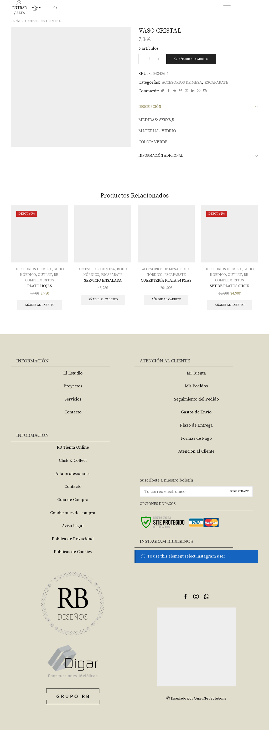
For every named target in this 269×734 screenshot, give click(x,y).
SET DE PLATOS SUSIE (229, 288)
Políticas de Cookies (73, 555)
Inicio (15, 21)
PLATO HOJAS (39, 288)
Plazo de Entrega (196, 429)
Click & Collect (73, 464)
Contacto (72, 416)
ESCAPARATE (222, 82)
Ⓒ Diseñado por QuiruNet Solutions (196, 702)
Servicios (72, 403)
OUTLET (45, 276)
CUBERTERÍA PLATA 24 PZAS (166, 282)
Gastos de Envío (196, 416)
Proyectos (73, 389)
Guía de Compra (73, 503)
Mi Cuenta (196, 376)
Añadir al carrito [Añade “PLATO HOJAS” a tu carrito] (39, 308)
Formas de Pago (196, 442)
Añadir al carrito (195, 59)
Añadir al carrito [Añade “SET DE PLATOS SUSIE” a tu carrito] (229, 308)
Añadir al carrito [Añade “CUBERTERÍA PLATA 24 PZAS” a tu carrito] (166, 302)
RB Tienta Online (73, 451)
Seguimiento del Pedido (196, 403)
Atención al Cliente (196, 455)
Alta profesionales (72, 477)
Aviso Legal (73, 529)
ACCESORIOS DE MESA (43, 21)
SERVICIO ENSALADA (103, 282)
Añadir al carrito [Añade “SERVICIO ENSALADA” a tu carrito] (103, 302)
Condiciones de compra (72, 516)
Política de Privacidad (73, 542)
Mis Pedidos (196, 389)
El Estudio (72, 376)
